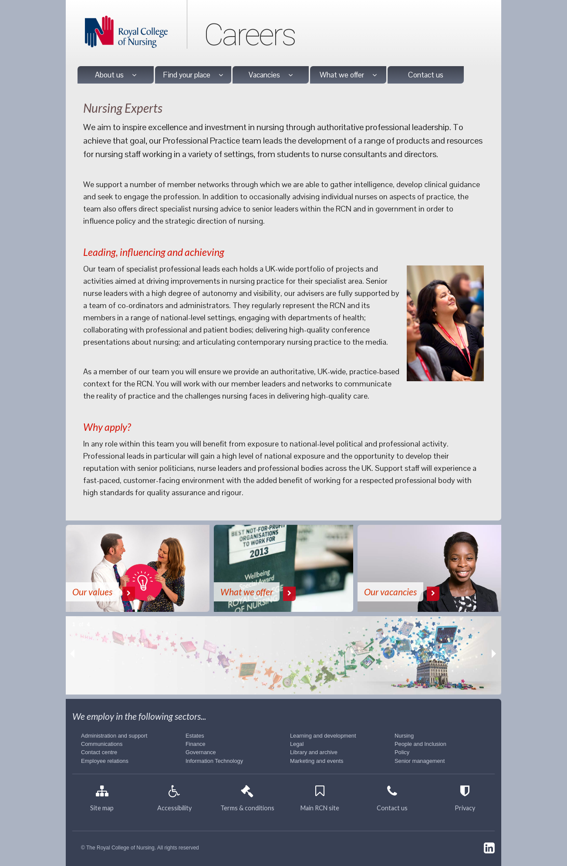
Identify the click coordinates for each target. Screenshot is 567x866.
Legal (297, 744)
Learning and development (323, 735)
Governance (201, 752)
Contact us (425, 75)
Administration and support (114, 735)
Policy (402, 752)
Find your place (193, 75)
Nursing (404, 735)
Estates (195, 735)
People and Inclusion (420, 744)
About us (115, 75)
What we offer (348, 75)
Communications (101, 744)
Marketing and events (316, 761)
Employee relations (104, 761)
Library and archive (314, 752)
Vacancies (271, 75)
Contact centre (99, 752)
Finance (196, 744)
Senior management (420, 761)
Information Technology (214, 761)
